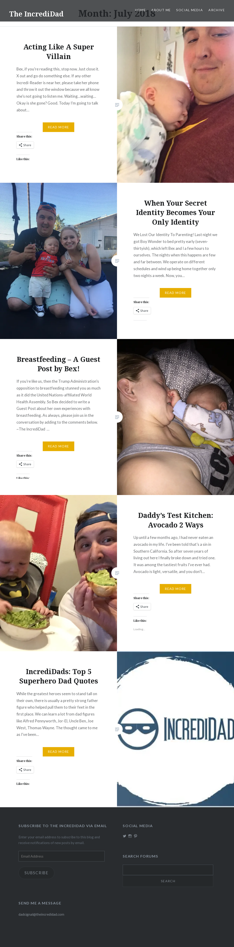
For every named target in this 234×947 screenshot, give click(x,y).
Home (140, 10)
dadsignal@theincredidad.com (41, 914)
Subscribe (36, 872)
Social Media (189, 10)
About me (161, 10)
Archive (216, 10)
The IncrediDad (36, 14)
